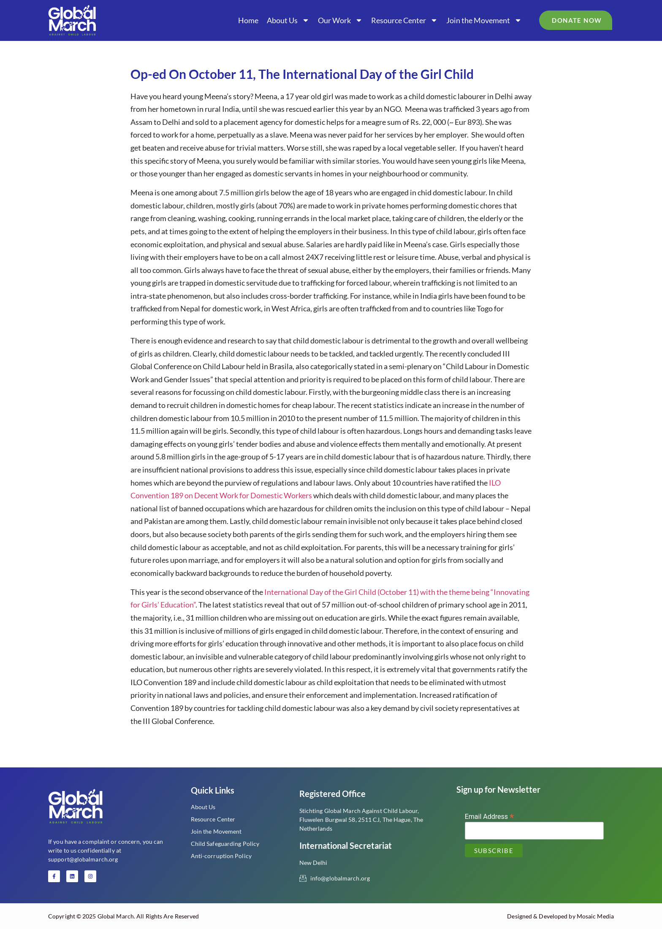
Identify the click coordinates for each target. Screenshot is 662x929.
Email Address (489, 816)
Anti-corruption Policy (221, 855)
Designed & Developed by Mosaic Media (560, 916)
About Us (288, 20)
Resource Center (404, 20)
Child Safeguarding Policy (225, 843)
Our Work (340, 20)
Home (248, 20)
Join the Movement (484, 20)
